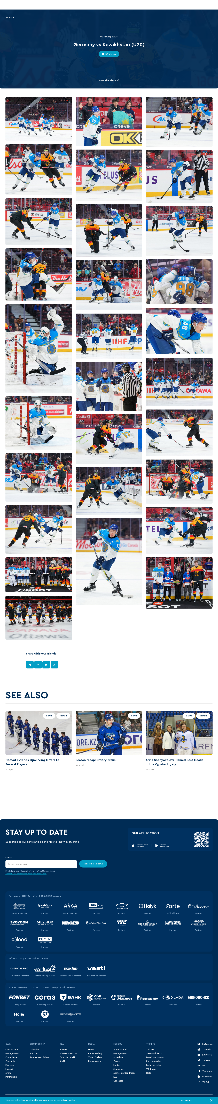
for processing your (23, 874)
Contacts (10, 1061)
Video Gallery (95, 1057)
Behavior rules (153, 1065)
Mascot (9, 1069)
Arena (8, 1073)
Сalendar (34, 1050)
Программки (94, 1061)
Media (91, 1044)
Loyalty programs (155, 1057)
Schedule (118, 1057)
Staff (62, 1061)
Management (12, 1053)
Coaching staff (67, 1057)
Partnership (11, 1077)
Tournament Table (39, 1057)
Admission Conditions (124, 1073)
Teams (116, 1061)
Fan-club (9, 1065)
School (117, 1044)
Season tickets (154, 1053)
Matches (34, 1053)
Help (148, 1073)
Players (63, 1050)
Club (8, 1044)
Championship (37, 1044)
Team (62, 1044)
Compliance (11, 1057)
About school (120, 1050)
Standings (118, 1069)
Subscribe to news (93, 864)
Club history (11, 1050)
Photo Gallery (95, 1053)
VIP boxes (151, 1069)
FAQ (115, 1077)
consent (9, 874)
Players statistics (68, 1053)
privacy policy (68, 1100)
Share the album (109, 80)
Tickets (150, 1044)
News (91, 1050)
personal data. (39, 874)
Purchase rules (153, 1061)
